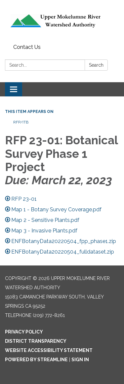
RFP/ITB (20, 122)
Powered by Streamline (36, 359)
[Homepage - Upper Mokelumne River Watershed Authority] (62, 21)
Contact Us (27, 47)
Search (96, 65)
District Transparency (35, 341)
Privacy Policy (24, 331)
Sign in (80, 359)
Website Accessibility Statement (49, 350)
